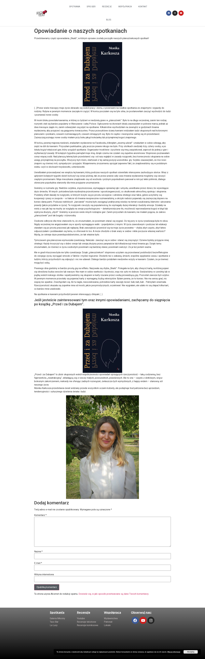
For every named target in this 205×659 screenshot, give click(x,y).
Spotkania (74, 6)
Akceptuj (190, 652)
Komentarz (40, 515)
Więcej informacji (173, 652)
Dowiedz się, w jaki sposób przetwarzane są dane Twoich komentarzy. (114, 594)
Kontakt (142, 6)
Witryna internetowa (44, 574)
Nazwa (38, 551)
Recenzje (107, 6)
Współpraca (125, 6)
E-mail (38, 563)
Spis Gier (91, 6)
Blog (108, 20)
